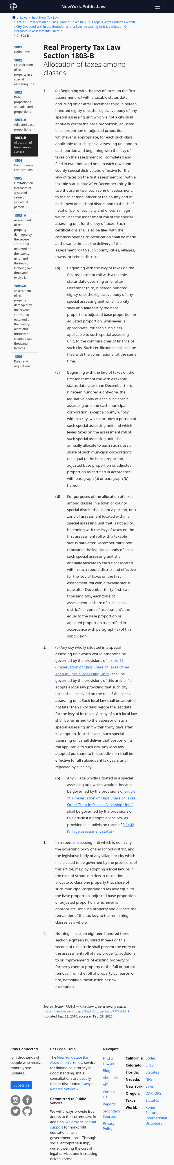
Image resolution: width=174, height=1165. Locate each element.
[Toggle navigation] (157, 6)
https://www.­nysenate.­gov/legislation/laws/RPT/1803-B (86, 1011)
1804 (24, 165)
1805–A (23, 246)
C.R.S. (150, 1065)
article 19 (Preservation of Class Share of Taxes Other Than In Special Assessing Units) (92, 667)
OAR (148, 1093)
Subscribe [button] (21, 1085)
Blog (106, 1070)
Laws (23, 17)
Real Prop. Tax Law (45, 17)
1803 (23, 101)
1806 (22, 361)
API (105, 1084)
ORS (157, 1093)
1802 (24, 72)
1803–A (24, 124)
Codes (150, 1058)
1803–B (23, 144)
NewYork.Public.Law (83, 6)
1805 (23, 192)
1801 (22, 49)
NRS (148, 1079)
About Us (110, 1077)
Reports (109, 1104)
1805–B (23, 317)
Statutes (152, 1072)
